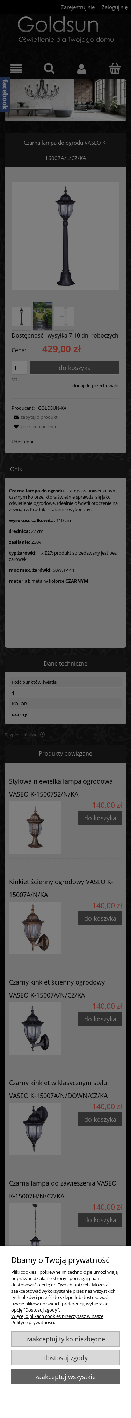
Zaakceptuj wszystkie (65, 1376)
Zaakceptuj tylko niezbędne (65, 1339)
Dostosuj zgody (65, 1358)
